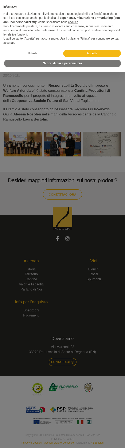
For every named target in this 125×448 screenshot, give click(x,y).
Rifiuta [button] (33, 53)
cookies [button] (73, 22)
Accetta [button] (92, 53)
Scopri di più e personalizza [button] (62, 63)
